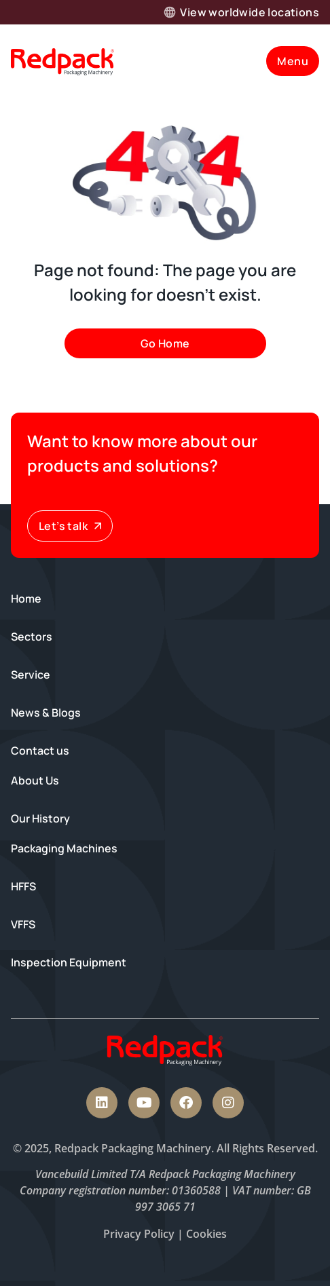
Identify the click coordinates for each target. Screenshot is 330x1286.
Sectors (31, 636)
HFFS (23, 886)
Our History (40, 818)
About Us (35, 780)
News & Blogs (46, 712)
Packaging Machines (64, 848)
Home (26, 598)
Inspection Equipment (68, 962)
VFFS (23, 924)
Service (30, 674)
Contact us (40, 750)
